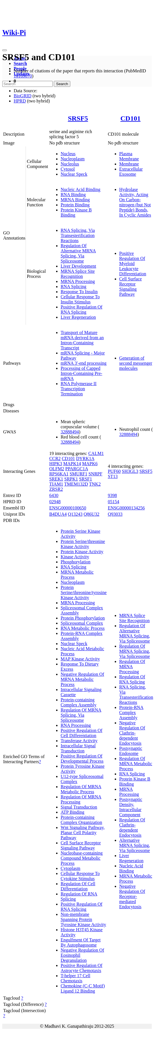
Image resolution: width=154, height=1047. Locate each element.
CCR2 (55, 458)
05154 (113, 501)
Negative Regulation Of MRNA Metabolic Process (82, 679)
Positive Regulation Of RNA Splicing (81, 309)
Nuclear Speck (74, 174)
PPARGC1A (76, 468)
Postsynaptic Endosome (130, 751)
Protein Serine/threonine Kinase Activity (83, 544)
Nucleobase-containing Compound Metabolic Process (82, 858)
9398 (112, 495)
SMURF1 (78, 473)
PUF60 (114, 471)
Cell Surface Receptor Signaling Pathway (130, 286)
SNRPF (95, 473)
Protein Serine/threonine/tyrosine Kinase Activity (84, 592)
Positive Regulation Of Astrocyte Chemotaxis (81, 968)
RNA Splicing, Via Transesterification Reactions (78, 235)
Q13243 (75, 514)
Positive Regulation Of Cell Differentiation (81, 733)
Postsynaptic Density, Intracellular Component (130, 807)
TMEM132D (76, 484)
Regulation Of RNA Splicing (132, 679)
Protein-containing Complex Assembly (78, 702)
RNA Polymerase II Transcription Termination (78, 388)
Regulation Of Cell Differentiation (78, 886)
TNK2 (95, 484)
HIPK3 (55, 463)
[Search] (27, 84)
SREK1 (56, 479)
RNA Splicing (73, 286)
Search (20, 63)
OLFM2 (56, 468)
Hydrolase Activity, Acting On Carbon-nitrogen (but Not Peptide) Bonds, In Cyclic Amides (135, 202)
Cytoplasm (70, 868)
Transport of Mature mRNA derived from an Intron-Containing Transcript (82, 340)
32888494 (70, 431)
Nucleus (68, 153)
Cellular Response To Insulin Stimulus (80, 299)
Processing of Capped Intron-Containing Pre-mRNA (81, 373)
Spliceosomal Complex (82, 623)
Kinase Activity (75, 556)
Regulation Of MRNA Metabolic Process (81, 789)
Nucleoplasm (73, 158)
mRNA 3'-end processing (83, 363)
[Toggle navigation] (4, 50)
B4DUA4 (58, 514)
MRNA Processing (78, 281)
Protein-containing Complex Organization (81, 820)
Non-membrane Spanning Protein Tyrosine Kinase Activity (83, 919)
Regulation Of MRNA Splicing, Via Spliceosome (81, 715)
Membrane (129, 163)
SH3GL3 (130, 471)
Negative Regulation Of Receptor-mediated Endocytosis (132, 896)
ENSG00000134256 (126, 507)
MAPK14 (72, 463)
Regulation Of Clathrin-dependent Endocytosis (132, 827)
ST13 (113, 476)
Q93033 (115, 514)
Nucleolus (70, 163)
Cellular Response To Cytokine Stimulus (80, 876)
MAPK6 (89, 463)
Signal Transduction (79, 807)
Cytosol (68, 169)
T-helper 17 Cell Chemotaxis (75, 978)
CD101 (130, 118)
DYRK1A (85, 458)
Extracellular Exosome (131, 172)
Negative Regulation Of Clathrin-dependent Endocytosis (132, 733)
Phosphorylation (76, 561)
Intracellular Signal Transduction (78, 748)
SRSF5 (78, 118)
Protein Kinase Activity (82, 551)
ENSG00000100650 (67, 507)
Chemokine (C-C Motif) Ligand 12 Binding (83, 988)
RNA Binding (73, 194)
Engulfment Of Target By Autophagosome (80, 942)
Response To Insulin (79, 291)
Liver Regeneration (78, 317)
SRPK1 (71, 479)
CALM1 (96, 453)
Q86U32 (91, 514)
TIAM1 (56, 484)
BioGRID (22, 95)
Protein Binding (75, 204)
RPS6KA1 (59, 473)
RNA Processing (76, 725)
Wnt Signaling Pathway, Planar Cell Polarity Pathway (83, 832)
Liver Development (78, 266)
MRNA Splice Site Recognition (78, 274)
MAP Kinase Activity (80, 658)
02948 (55, 501)
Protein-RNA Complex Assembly (131, 712)
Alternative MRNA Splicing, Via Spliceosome (134, 845)
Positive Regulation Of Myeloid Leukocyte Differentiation (132, 263)
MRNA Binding (75, 199)
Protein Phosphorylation (83, 618)
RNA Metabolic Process (83, 628)
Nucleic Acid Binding (80, 189)
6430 (53, 495)
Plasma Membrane (129, 156)
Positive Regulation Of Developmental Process (82, 758)
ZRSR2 (56, 489)
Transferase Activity (79, 740)
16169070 (23, 76)
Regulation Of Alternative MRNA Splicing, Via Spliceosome (78, 253)
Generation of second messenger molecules (135, 363)
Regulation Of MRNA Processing (132, 666)
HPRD (20, 100)
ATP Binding (72, 812)
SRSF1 (85, 479)
